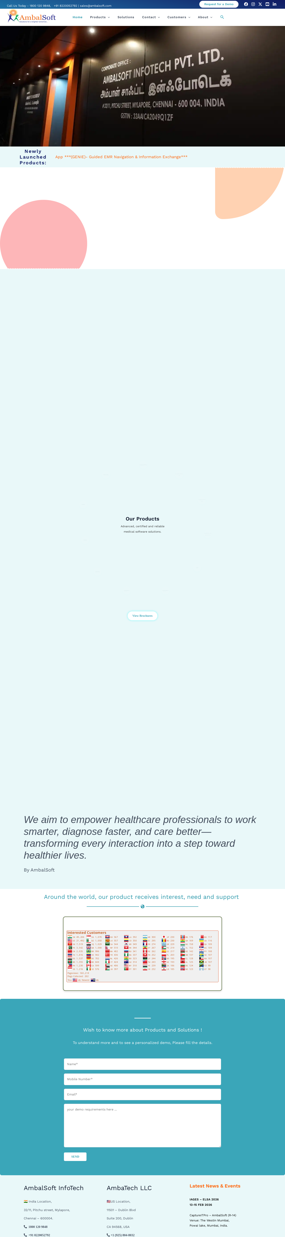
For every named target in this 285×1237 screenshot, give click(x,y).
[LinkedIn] (274, 4)
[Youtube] (267, 4)
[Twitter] (260, 4)
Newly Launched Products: (33, 157)
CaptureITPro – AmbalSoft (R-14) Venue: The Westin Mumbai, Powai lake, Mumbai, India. (213, 1215)
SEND (75, 1156)
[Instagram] (253, 4)
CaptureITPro (143, 464)
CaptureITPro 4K (179, 474)
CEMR (85, 540)
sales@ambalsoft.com (95, 6)
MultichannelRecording (208, 533)
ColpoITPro (165, 590)
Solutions (126, 17)
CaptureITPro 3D (202, 500)
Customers (174, 17)
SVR (197, 567)
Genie (83, 504)
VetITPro (97, 571)
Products (103, 17)
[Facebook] (246, 4)
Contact (149, 17)
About (198, 17)
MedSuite (106, 474)
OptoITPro (127, 590)
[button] (218, 4)
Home (83, 17)
